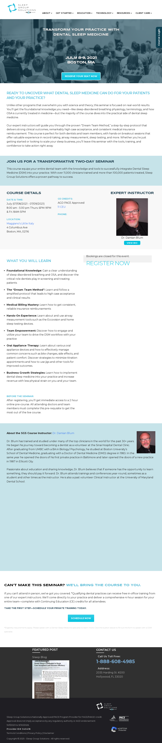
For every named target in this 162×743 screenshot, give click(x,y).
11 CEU (62, 206)
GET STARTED (64, 13)
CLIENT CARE (144, 13)
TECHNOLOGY (104, 13)
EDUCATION (84, 13)
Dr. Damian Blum (63, 433)
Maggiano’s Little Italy (20, 223)
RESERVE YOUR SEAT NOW (81, 76)
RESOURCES (124, 13)
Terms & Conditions (16, 733)
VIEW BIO (132, 243)
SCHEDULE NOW (81, 618)
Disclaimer (48, 733)
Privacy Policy (35, 733)
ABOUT (47, 13)
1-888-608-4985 (115, 661)
